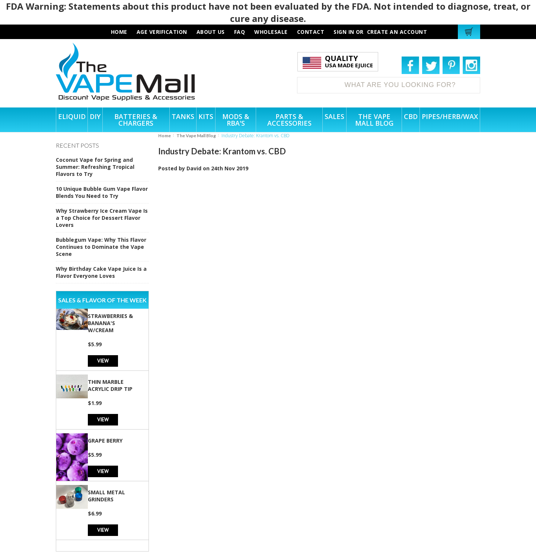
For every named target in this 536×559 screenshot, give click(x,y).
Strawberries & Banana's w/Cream (110, 323)
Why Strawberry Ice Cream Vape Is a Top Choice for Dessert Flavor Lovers (102, 217)
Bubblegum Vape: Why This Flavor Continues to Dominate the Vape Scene (101, 246)
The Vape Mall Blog (196, 135)
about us (211, 31)
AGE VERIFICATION (162, 31)
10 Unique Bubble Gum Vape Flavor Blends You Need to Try (102, 192)
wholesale (271, 31)
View (103, 360)
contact (311, 31)
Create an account (397, 31)
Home (164, 135)
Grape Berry (105, 440)
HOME (119, 31)
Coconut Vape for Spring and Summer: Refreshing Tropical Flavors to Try (95, 166)
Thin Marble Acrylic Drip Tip (110, 385)
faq (239, 31)
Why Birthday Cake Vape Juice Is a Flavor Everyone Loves (101, 272)
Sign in (344, 31)
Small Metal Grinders (106, 496)
